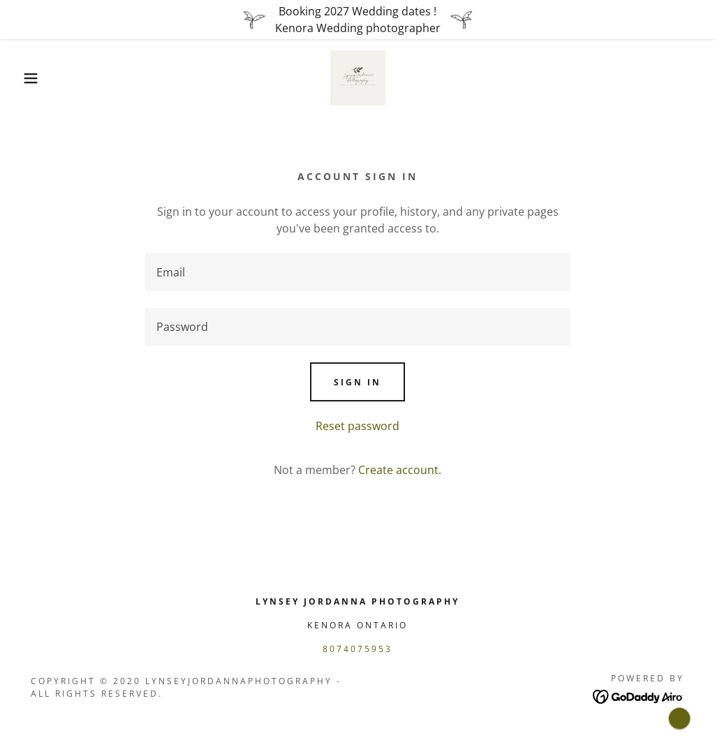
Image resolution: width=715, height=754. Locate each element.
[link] (357, 76)
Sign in (357, 382)
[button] (35, 78)
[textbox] (357, 272)
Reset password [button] (357, 426)
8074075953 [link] (357, 649)
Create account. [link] (399, 470)
